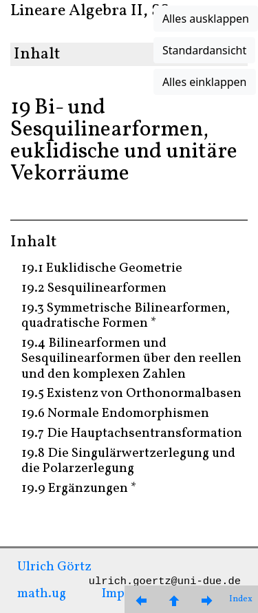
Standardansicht (204, 50)
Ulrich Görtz (54, 567)
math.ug (41, 594)
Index (240, 599)
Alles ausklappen (205, 18)
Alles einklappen (204, 81)
